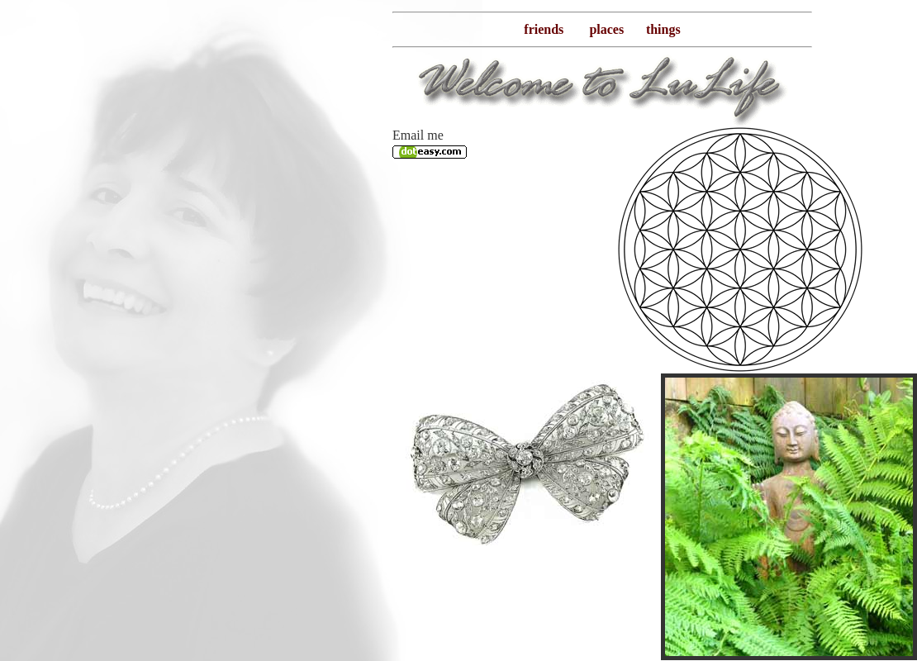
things (663, 29)
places (606, 29)
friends (543, 29)
